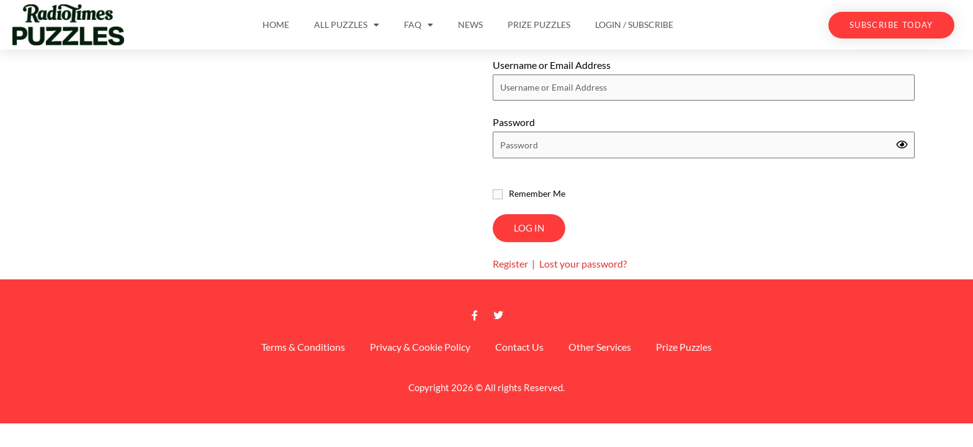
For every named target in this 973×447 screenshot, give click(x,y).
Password (514, 122)
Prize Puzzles (539, 24)
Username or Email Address (552, 65)
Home (275, 24)
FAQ (418, 24)
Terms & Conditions (303, 347)
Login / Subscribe (634, 24)
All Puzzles (346, 24)
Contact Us (519, 347)
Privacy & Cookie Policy (420, 347)
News (470, 24)
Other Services (599, 347)
